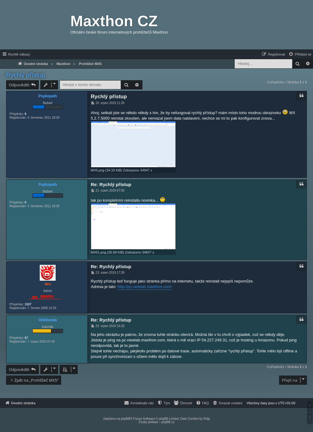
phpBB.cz (168, 422)
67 (26, 338)
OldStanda (48, 320)
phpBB (125, 418)
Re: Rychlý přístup (111, 184)
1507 (27, 304)
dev (48, 284)
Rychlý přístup (25, 75)
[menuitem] (300, 54)
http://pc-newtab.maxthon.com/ (144, 286)
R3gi (207, 418)
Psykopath (48, 96)
